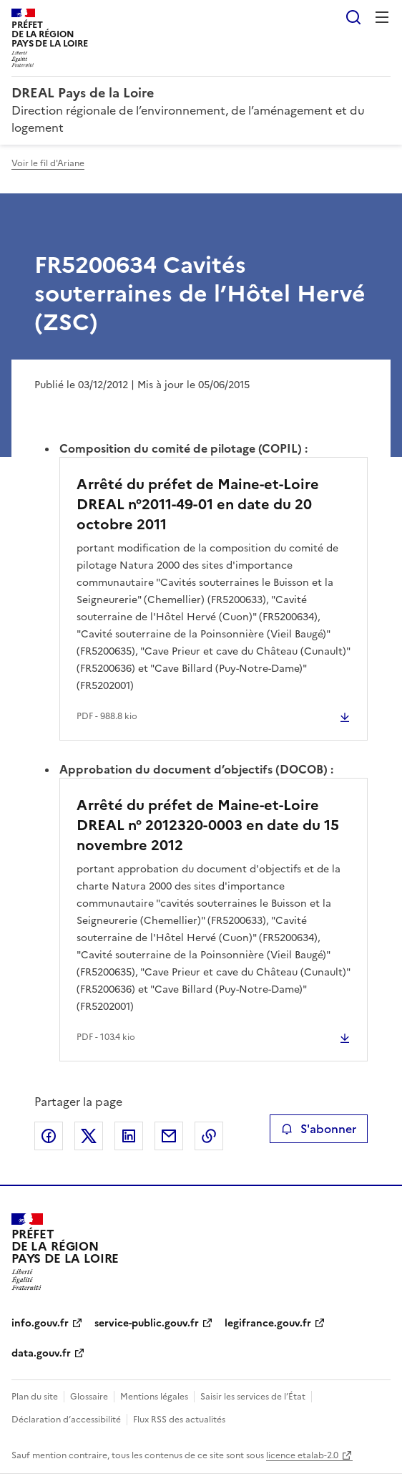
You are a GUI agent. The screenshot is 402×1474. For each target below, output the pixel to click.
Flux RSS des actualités (179, 1419)
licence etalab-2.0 (302, 1455)
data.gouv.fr (41, 1353)
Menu (382, 17)
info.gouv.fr (40, 1323)
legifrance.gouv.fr (268, 1323)
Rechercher (353, 17)
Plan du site (34, 1396)
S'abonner (318, 1128)
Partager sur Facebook (48, 1136)
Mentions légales (154, 1396)
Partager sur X (88, 1136)
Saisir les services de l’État (252, 1396)
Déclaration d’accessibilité (66, 1419)
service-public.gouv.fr (146, 1323)
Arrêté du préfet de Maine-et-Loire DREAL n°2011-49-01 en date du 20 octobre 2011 (198, 504)
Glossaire (89, 1396)
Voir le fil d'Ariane (47, 163)
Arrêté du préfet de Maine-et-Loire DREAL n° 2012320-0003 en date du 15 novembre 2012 (208, 825)
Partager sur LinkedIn (128, 1136)
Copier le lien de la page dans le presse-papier (209, 1136)
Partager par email (169, 1136)
